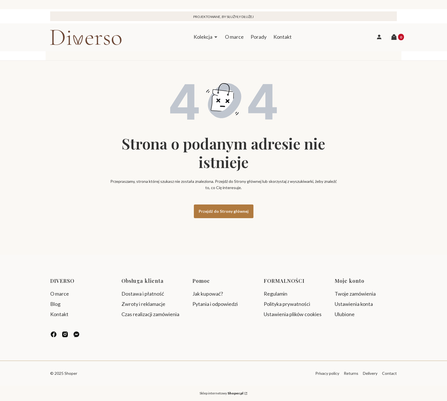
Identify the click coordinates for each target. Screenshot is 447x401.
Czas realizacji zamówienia (150, 314)
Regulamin (275, 293)
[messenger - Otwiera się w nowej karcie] (76, 334)
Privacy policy (327, 373)
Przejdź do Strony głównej (224, 211)
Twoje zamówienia (355, 293)
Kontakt (59, 314)
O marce (59, 293)
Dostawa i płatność (142, 293)
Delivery (370, 373)
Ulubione (345, 314)
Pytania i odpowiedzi (215, 304)
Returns (351, 373)
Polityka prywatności (287, 304)
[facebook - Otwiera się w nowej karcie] (53, 334)
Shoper (70, 373)
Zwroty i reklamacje (143, 304)
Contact (389, 373)
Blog (55, 304)
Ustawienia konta (354, 304)
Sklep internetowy (221, 393)
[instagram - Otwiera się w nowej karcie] (65, 334)
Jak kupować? (207, 293)
